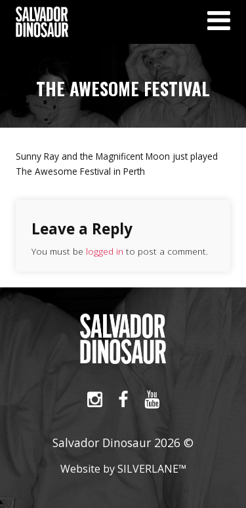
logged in (104, 251)
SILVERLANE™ (151, 469)
